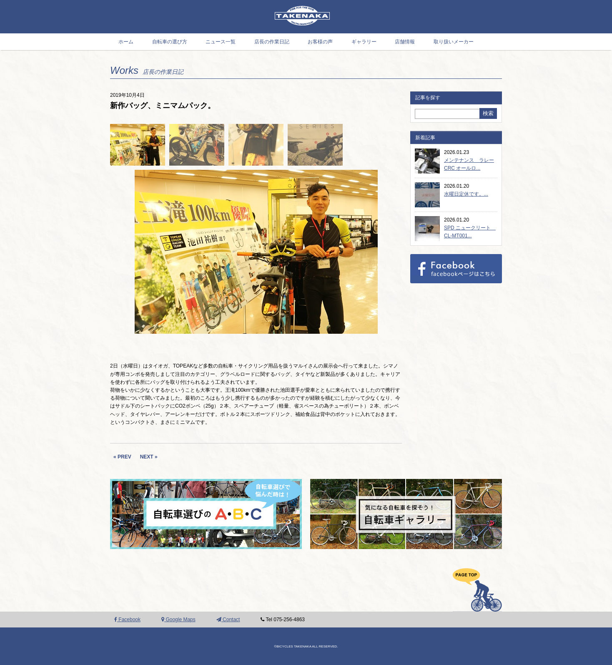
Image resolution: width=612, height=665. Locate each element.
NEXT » (149, 457)
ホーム (125, 42)
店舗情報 (405, 42)
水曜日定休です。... (466, 194)
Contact (228, 619)
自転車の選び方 (169, 42)
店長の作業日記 (271, 42)
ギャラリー (363, 42)
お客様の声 (320, 42)
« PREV (122, 457)
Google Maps (178, 619)
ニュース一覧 (221, 42)
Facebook (127, 619)
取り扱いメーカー (454, 42)
